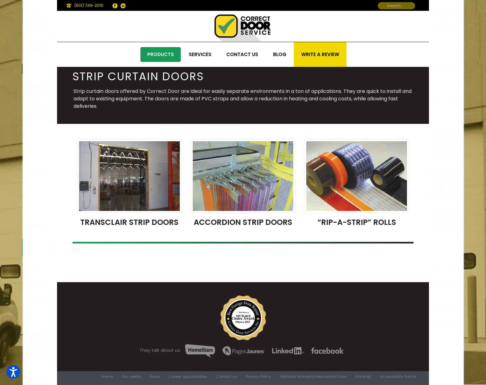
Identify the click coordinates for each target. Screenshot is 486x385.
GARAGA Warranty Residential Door (313, 376)
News (155, 376)
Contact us (242, 54)
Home (107, 376)
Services (200, 54)
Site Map (363, 376)
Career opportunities (188, 376)
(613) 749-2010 (88, 5)
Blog (279, 54)
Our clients (131, 376)
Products (160, 54)
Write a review (320, 54)
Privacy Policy (258, 376)
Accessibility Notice (398, 376)
